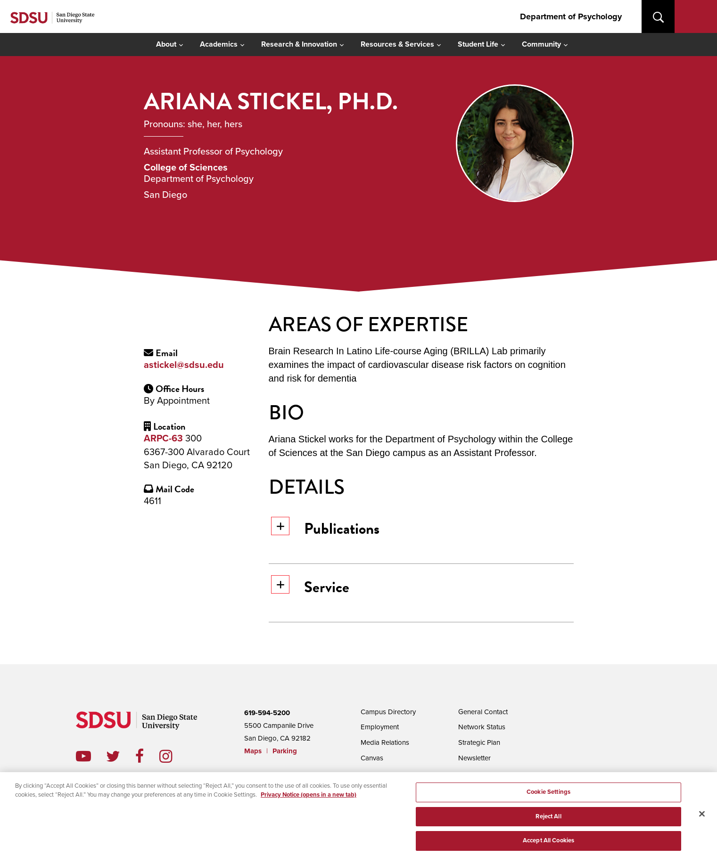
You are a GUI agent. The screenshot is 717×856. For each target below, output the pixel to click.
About (166, 44)
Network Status (481, 726)
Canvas (372, 756)
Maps (253, 751)
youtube (83, 756)
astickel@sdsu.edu (184, 365)
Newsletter (474, 756)
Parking (284, 751)
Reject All (548, 825)
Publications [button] (325, 528)
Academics (219, 44)
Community (541, 44)
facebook (147, 756)
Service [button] (310, 586)
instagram (173, 756)
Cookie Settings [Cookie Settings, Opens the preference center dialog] (548, 801)
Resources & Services (397, 44)
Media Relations (385, 741)
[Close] (702, 823)
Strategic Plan (479, 741)
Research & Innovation (299, 44)
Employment (380, 726)
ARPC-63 (163, 438)
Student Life (478, 44)
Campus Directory (388, 711)
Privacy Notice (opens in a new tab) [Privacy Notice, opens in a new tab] (308, 802)
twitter (120, 756)
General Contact (483, 711)
